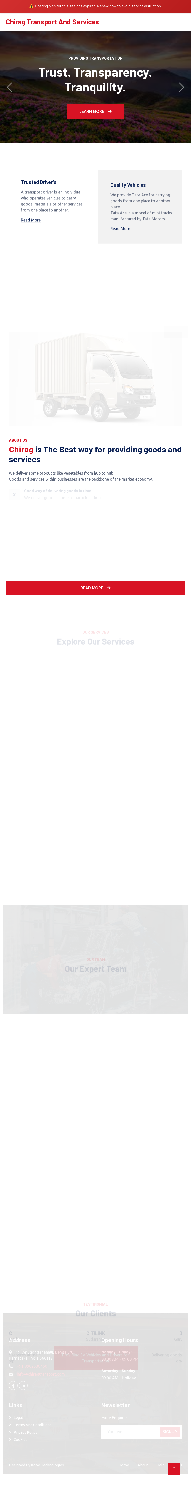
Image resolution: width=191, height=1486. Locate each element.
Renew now (106, 6)
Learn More (95, 111)
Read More (31, 222)
